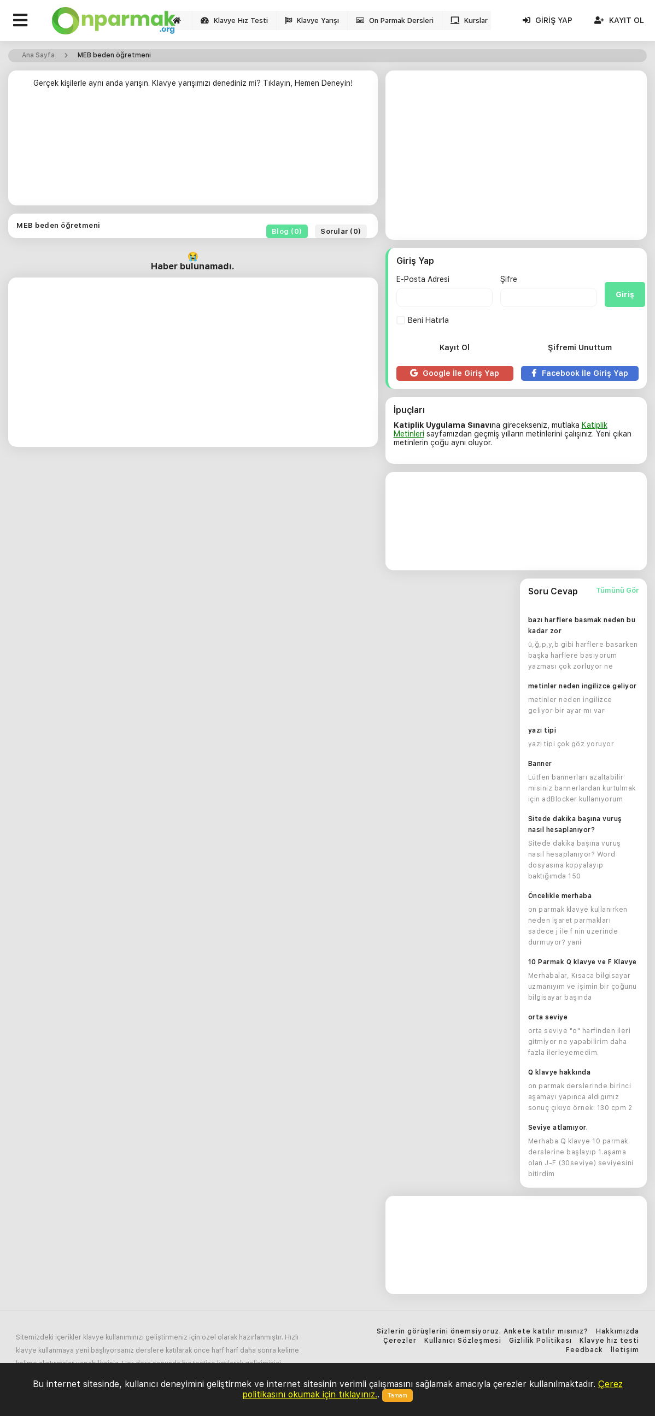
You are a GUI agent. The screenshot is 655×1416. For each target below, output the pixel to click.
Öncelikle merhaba (560, 896)
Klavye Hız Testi (234, 20)
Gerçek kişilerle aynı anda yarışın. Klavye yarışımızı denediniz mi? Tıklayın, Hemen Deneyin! (193, 83)
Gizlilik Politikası (540, 1340)
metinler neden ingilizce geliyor (582, 686)
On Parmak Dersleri (395, 20)
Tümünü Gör (617, 590)
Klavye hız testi (609, 1340)
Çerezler (400, 1340)
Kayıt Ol (619, 20)
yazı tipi (542, 730)
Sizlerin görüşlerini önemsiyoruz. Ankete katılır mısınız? (482, 1331)
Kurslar (469, 20)
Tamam (397, 1395)
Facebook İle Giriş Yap (579, 373)
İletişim (625, 1350)
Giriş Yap (547, 20)
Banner (540, 764)
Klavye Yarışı (312, 20)
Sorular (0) (340, 231)
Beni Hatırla (422, 320)
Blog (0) (287, 231)
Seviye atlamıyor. (558, 1127)
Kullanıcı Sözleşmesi (462, 1340)
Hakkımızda (617, 1331)
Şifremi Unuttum (580, 347)
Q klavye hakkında (559, 1072)
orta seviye (548, 1017)
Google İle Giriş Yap (454, 373)
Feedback (584, 1350)
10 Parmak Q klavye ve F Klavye (582, 962)
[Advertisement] (193, 151)
